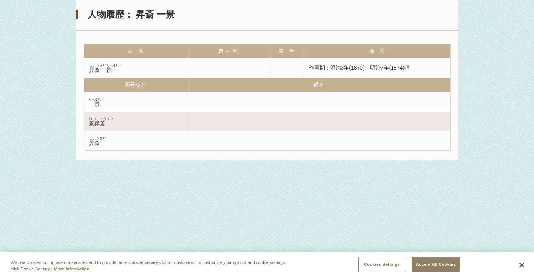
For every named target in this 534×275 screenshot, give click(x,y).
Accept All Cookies (436, 266)
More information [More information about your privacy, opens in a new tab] (71, 271)
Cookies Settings (382, 266)
